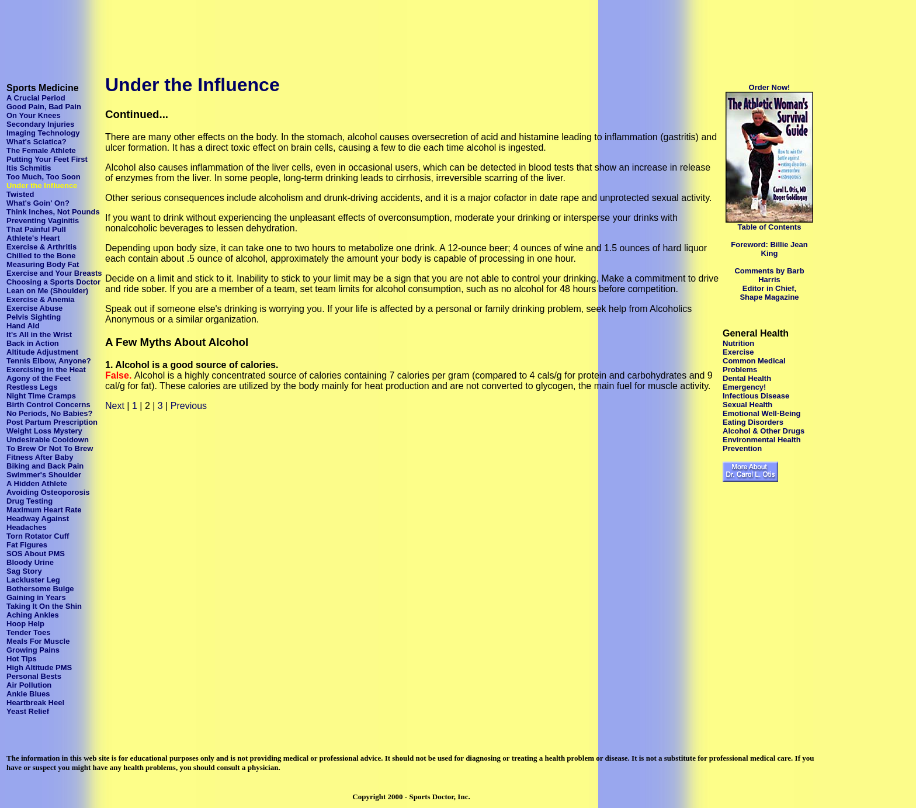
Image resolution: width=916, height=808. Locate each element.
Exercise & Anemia (40, 299)
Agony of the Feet (38, 378)
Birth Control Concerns (48, 404)
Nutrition (738, 343)
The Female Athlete (41, 150)
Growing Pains (33, 650)
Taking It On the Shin (44, 606)
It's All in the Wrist (39, 334)
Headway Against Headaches (37, 523)
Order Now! (769, 87)
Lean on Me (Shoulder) (47, 290)
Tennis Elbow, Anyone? (48, 360)
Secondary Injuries (40, 124)
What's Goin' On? (38, 203)
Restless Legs (31, 387)
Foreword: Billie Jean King (769, 249)
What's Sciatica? (36, 141)
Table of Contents (769, 227)
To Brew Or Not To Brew (49, 448)
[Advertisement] (217, 31)
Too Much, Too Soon (43, 176)
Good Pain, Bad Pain (43, 106)
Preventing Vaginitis (42, 220)
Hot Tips (21, 658)
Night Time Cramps (41, 395)
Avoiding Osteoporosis (48, 492)
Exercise (738, 352)
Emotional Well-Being (761, 413)
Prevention (742, 448)
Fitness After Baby (39, 457)
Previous (189, 406)
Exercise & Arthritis (41, 246)
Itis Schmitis (28, 168)
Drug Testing (29, 501)
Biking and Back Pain (45, 466)
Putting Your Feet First (47, 159)
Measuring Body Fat (42, 264)
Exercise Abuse (34, 308)
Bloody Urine (30, 562)
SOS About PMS (35, 553)
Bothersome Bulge (40, 588)
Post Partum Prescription (52, 422)
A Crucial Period (35, 97)
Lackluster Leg (33, 579)
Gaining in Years (36, 597)
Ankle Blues (28, 693)
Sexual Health (747, 404)
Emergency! (744, 387)
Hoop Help (25, 623)
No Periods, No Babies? (49, 413)
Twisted (20, 194)
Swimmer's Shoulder (43, 474)
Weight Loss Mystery (44, 430)
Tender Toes (28, 632)
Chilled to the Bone (40, 255)
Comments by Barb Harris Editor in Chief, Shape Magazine (769, 283)
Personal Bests (33, 676)
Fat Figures (26, 544)
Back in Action (32, 343)
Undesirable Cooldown (47, 439)
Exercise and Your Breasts (54, 273)
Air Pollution (28, 685)
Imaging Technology (42, 133)
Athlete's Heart (33, 238)
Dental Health (747, 378)
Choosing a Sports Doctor (53, 282)
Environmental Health (762, 439)
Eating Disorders (753, 422)
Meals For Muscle (38, 641)
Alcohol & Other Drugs (763, 430)
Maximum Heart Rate (44, 509)
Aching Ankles (32, 615)
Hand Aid (23, 325)
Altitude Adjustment (42, 352)
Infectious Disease (756, 395)
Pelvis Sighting (33, 317)
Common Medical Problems (754, 365)
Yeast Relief (27, 711)
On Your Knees (33, 115)
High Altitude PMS (39, 667)
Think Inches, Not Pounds (53, 211)
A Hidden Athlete (36, 483)
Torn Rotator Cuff (37, 536)
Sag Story (24, 571)
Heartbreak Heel (35, 702)
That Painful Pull (36, 229)
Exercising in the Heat (46, 369)
